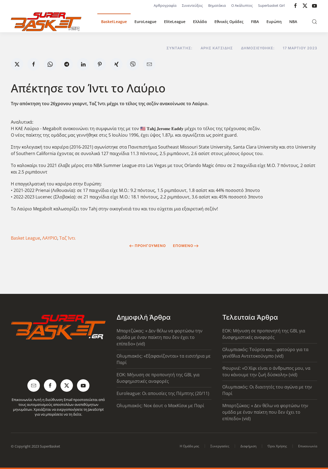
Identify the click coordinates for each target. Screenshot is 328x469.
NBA (293, 21)
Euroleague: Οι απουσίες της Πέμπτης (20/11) (163, 393)
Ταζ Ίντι (67, 238)
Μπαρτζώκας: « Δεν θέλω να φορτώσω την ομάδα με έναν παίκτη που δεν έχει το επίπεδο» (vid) (159, 337)
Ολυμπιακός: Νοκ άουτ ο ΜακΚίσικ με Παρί (160, 406)
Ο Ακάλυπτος (242, 5)
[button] (314, 22)
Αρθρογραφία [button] (165, 5)
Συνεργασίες (219, 446)
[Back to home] (46, 21)
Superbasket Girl (271, 5)
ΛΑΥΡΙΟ (49, 238)
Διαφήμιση (248, 446)
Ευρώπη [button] (274, 21)
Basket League (25, 238)
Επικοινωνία (307, 446)
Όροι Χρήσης (277, 446)
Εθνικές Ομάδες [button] (228, 21)
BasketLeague (114, 21)
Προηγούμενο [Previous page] (147, 245)
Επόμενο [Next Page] (186, 245)
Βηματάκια (217, 5)
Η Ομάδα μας (189, 446)
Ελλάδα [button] (200, 21)
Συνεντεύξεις (192, 5)
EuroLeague (145, 21)
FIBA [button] (255, 21)
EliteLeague (174, 21)
